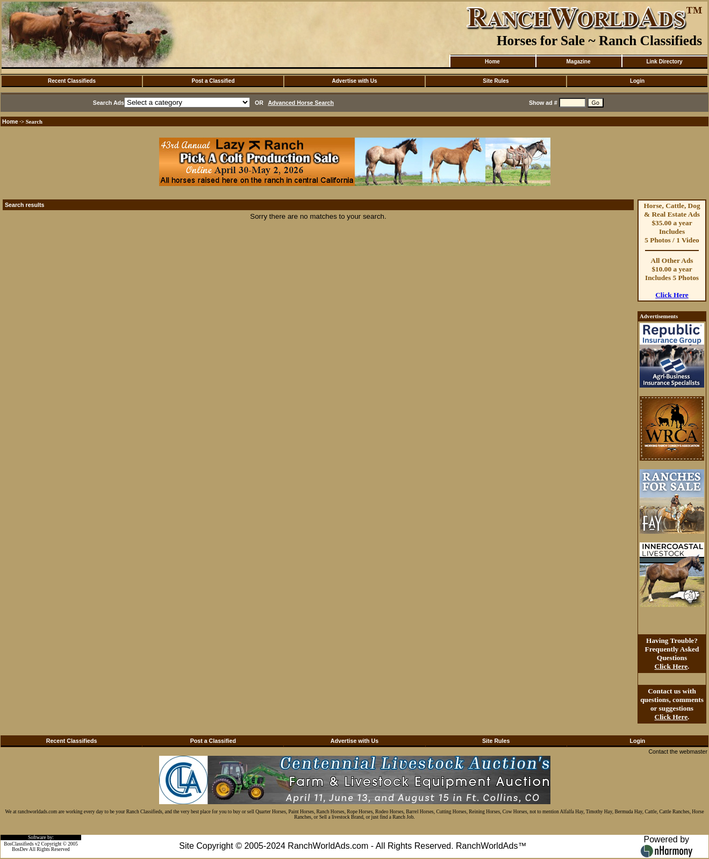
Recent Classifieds (72, 81)
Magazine (578, 62)
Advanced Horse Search (301, 102)
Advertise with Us (354, 81)
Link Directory (664, 62)
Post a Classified (212, 81)
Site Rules (496, 81)
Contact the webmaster (677, 751)
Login (637, 81)
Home (492, 62)
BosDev (20, 849)
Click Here (672, 295)
